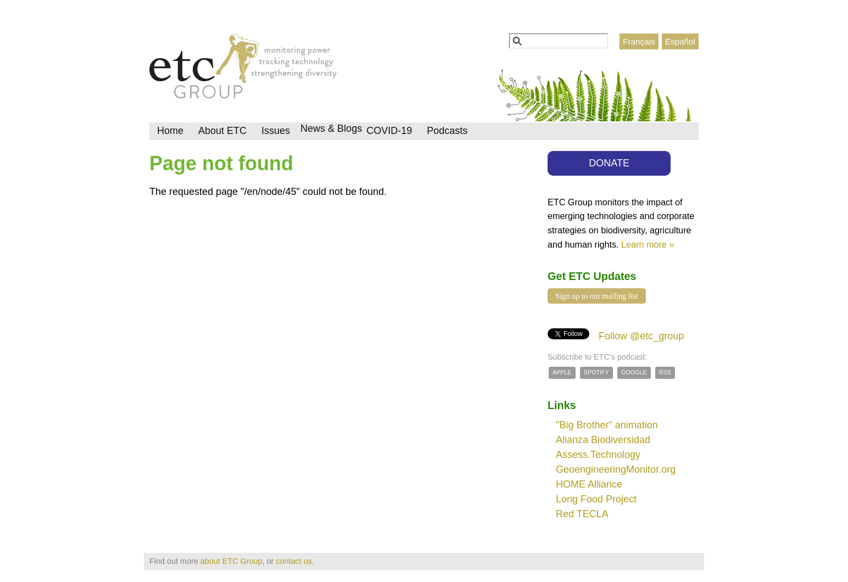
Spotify (596, 372)
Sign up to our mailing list (596, 296)
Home (170, 130)
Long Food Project (596, 499)
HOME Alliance (589, 484)
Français (639, 41)
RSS (665, 372)
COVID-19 (389, 130)
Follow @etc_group (641, 336)
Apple (562, 372)
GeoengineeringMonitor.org (616, 469)
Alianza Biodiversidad (603, 439)
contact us (294, 561)
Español (680, 41)
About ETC (222, 130)
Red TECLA (582, 513)
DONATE (609, 163)
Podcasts (447, 130)
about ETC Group (231, 561)
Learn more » (647, 244)
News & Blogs (331, 128)
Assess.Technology (598, 454)
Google (634, 372)
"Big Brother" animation (607, 424)
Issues (275, 130)
